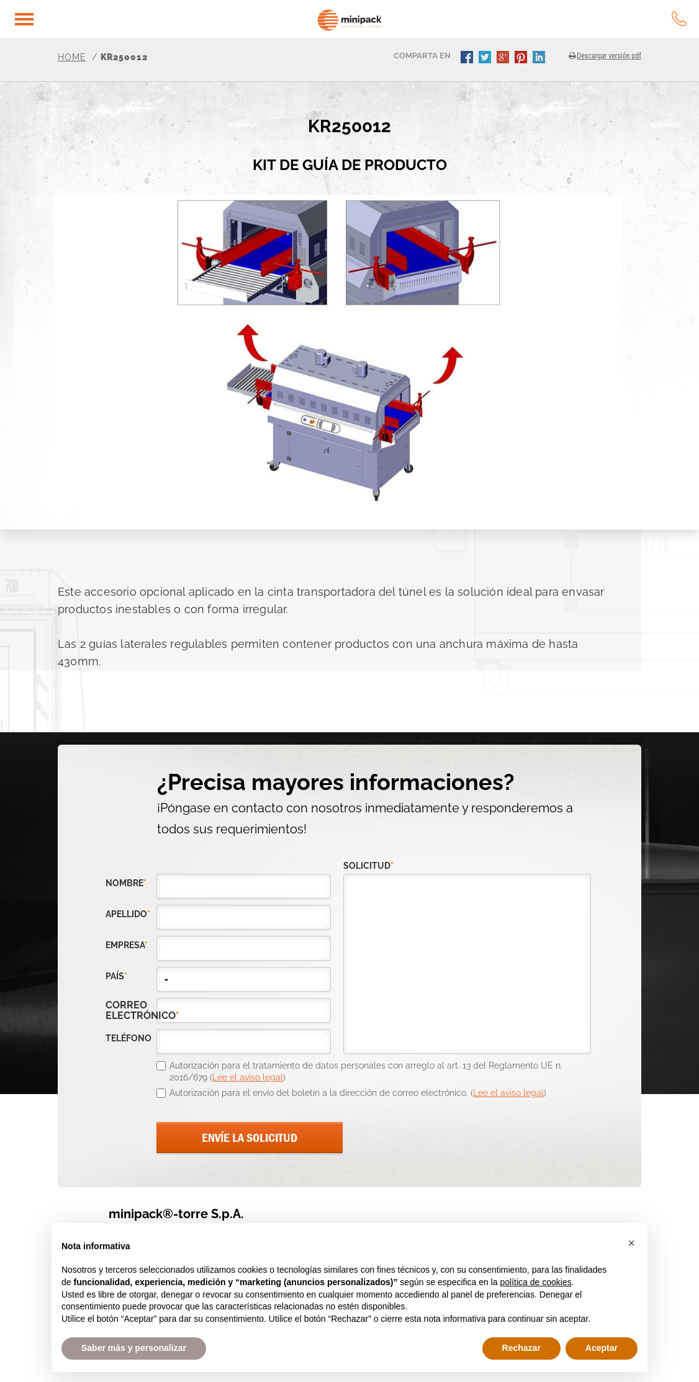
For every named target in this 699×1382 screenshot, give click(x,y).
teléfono (128, 1038)
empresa (127, 945)
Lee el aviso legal (247, 1077)
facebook (468, 58)
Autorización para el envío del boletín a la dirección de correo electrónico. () (357, 1093)
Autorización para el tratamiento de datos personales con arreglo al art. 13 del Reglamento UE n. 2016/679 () (365, 1072)
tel (679, 18)
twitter (486, 58)
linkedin (540, 58)
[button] (631, 1243)
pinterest (522, 58)
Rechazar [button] (521, 1348)
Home (72, 57)
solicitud (368, 866)
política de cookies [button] (535, 1282)
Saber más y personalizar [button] (133, 1348)
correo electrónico (131, 1010)
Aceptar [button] (601, 1348)
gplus (504, 58)
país (116, 976)
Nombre (126, 883)
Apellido (128, 914)
